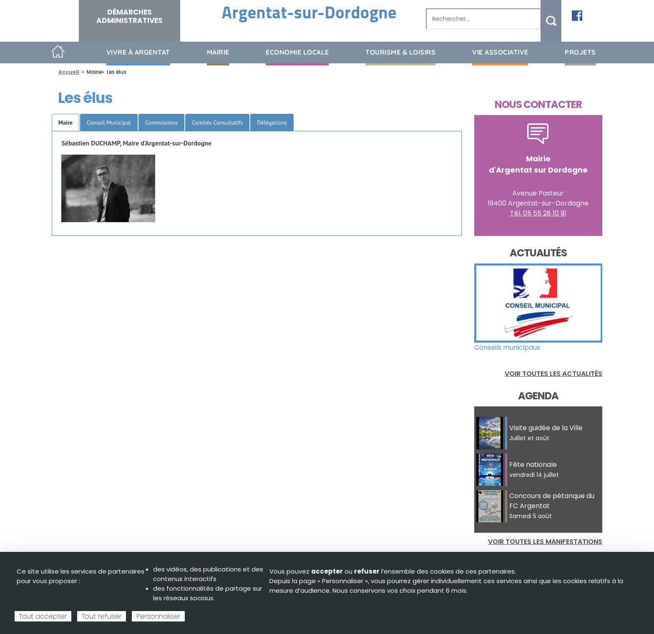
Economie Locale (297, 52)
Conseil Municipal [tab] (109, 122)
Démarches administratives (129, 16)
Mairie (218, 52)
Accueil (58, 52)
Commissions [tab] (161, 122)
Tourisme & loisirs (400, 52)
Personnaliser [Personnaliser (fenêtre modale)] (158, 616)
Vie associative (500, 52)
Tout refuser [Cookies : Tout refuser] (101, 616)
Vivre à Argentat (138, 52)
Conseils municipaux (507, 347)
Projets (580, 52)
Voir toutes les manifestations (545, 541)
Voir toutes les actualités (553, 373)
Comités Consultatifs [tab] (217, 122)
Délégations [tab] (272, 122)
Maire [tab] (65, 122)
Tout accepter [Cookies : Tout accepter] (43, 616)
